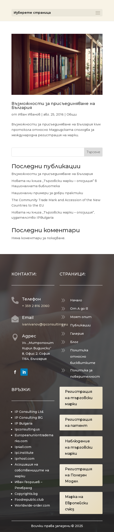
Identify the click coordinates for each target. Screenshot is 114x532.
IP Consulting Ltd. (29, 412)
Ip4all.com (23, 447)
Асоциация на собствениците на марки (32, 470)
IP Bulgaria (23, 423)
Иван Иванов (29, 114)
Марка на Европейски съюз (76, 503)
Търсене (93, 152)
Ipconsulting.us (27, 429)
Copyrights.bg (26, 494)
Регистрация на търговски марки (79, 397)
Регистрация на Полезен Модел (78, 475)
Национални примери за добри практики (47, 193)
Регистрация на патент (78, 422)
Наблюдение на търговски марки (79, 447)
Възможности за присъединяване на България (53, 105)
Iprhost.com (24, 459)
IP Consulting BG (29, 418)
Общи (72, 114)
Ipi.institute (24, 453)
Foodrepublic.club (29, 500)
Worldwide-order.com (32, 505)
